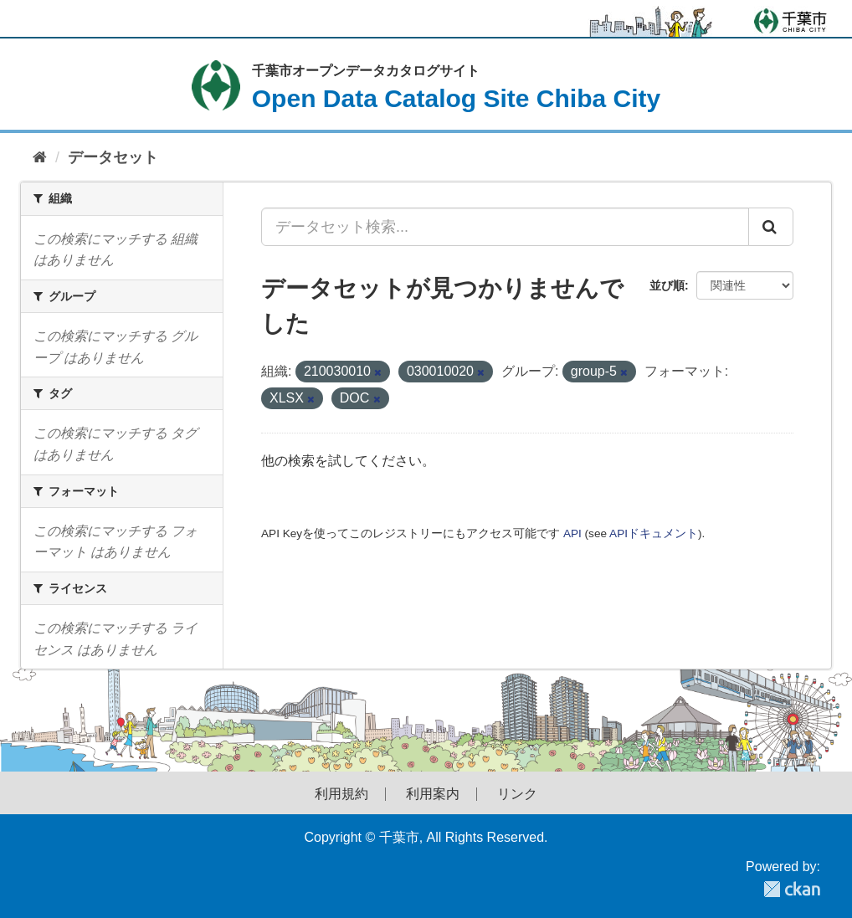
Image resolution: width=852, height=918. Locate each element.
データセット (113, 157)
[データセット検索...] (505, 227)
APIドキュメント (653, 533)
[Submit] (770, 227)
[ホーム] (40, 157)
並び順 (667, 285)
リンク (517, 794)
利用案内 (432, 794)
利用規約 (341, 794)
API (572, 533)
